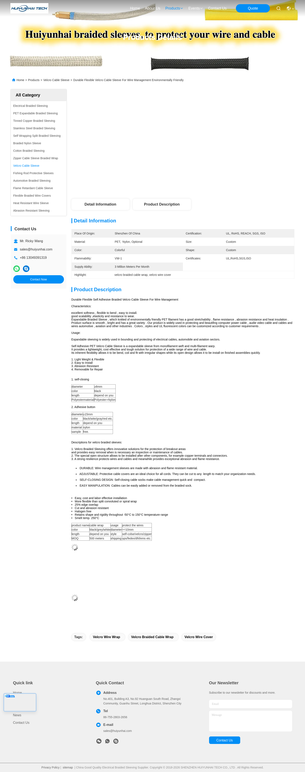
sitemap (68, 767)
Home (135, 8)
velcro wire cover (199, 637)
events (195, 8)
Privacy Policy (51, 767)
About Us (20, 707)
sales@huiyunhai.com (36, 249)
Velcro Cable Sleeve (56, 80)
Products (33, 80)
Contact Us (21, 722)
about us (152, 8)
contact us (217, 8)
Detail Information (100, 204)
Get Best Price (217, 181)
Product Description (162, 204)
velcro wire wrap (106, 637)
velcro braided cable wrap (152, 637)
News (17, 715)
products (174, 8)
